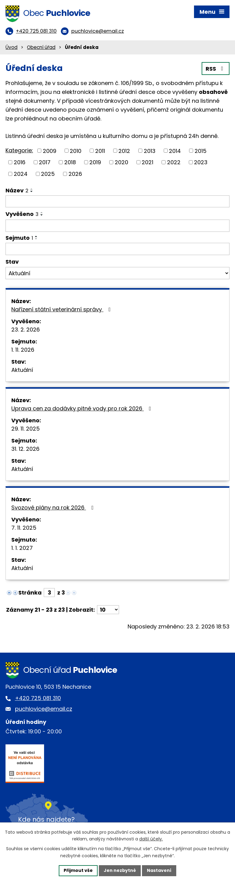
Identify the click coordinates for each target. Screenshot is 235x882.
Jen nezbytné (120, 870)
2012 (124, 150)
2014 (175, 150)
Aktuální (22, 370)
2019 (95, 162)
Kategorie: (19, 150)
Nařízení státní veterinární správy (62, 309)
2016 (19, 162)
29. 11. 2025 (25, 428)
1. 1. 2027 (22, 548)
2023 (200, 162)
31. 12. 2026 (25, 449)
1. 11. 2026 (22, 350)
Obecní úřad (41, 47)
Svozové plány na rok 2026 (53, 507)
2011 (100, 150)
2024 (21, 174)
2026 (75, 174)
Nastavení (159, 870)
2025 (48, 174)
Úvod (11, 47)
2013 (149, 150)
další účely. (151, 839)
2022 (174, 162)
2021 (147, 162)
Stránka (30, 592)
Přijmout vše (78, 870)
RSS (216, 68)
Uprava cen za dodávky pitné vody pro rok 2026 (82, 408)
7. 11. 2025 (23, 528)
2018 (70, 162)
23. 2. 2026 (25, 329)
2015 (201, 150)
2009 (49, 150)
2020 (121, 162)
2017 (44, 162)
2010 (75, 150)
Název (17, 190)
